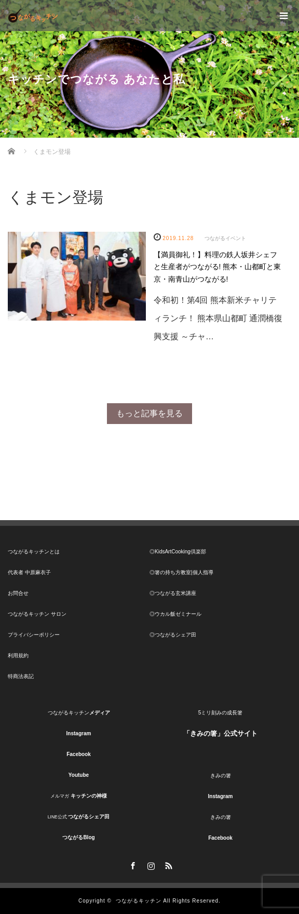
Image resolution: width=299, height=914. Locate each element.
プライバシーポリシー (34, 635)
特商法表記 (21, 676)
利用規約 (18, 655)
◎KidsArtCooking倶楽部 (178, 551)
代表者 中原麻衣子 (29, 572)
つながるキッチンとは (34, 551)
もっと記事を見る (149, 413)
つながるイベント (225, 238)
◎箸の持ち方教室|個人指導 (181, 572)
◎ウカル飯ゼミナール (175, 614)
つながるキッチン (138, 901)
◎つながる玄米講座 (173, 593)
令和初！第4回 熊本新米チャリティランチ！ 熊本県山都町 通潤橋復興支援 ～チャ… (218, 318)
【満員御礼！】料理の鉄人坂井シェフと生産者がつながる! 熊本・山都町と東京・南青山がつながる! (217, 267)
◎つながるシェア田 (173, 635)
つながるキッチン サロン (37, 614)
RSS (167, 864)
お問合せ (18, 593)
